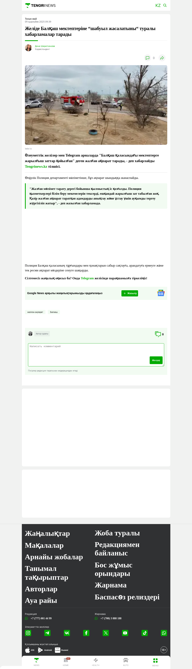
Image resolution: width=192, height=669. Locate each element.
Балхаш (54, 312)
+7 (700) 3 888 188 (110, 618)
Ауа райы (41, 600)
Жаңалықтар (47, 533)
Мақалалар (44, 545)
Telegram (87, 278)
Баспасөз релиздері (127, 597)
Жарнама (111, 585)
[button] (158, 5)
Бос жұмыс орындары (113, 569)
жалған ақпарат (35, 312)
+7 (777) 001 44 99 (40, 618)
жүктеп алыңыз (49, 644)
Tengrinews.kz (36, 166)
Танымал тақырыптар (46, 572)
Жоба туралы (117, 533)
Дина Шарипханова (45, 46)
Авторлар (41, 589)
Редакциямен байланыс (117, 548)
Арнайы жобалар (54, 557)
